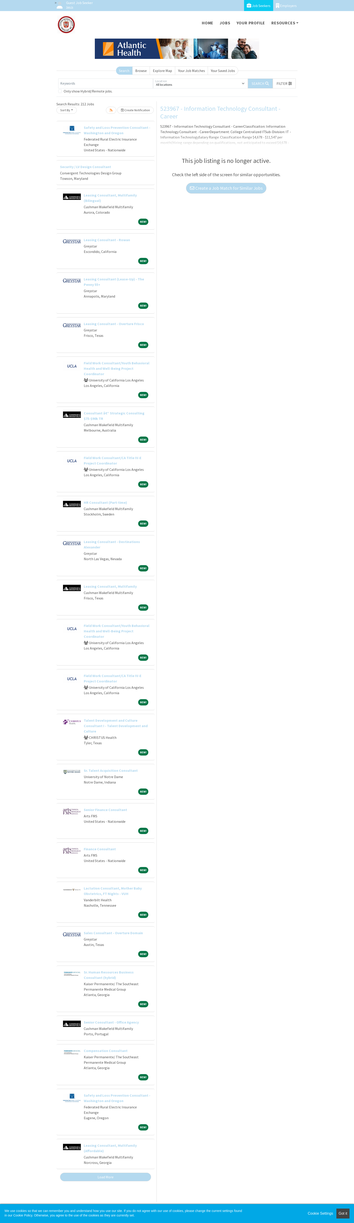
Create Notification (135, 110)
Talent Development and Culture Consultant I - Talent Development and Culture (116, 725)
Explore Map (162, 70)
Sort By (65, 110)
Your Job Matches (191, 70)
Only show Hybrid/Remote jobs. (88, 91)
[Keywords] (105, 83)
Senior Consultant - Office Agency (111, 1022)
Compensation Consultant (106, 1050)
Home (207, 22)
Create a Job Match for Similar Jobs (226, 188)
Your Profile (251, 22)
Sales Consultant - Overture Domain (113, 933)
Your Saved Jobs (223, 70)
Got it (343, 1213)
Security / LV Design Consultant (85, 166)
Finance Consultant (100, 849)
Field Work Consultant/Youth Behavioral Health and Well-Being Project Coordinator (116, 368)
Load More (106, 1177)
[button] (284, 83)
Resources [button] (283, 22)
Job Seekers (258, 5)
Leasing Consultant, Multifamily (110, 586)
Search (124, 70)
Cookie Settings (320, 1213)
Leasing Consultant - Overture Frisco (114, 323)
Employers (286, 5)
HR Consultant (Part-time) (105, 502)
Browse (141, 70)
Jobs (225, 22)
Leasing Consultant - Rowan (107, 240)
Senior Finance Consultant (105, 809)
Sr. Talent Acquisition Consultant (111, 770)
